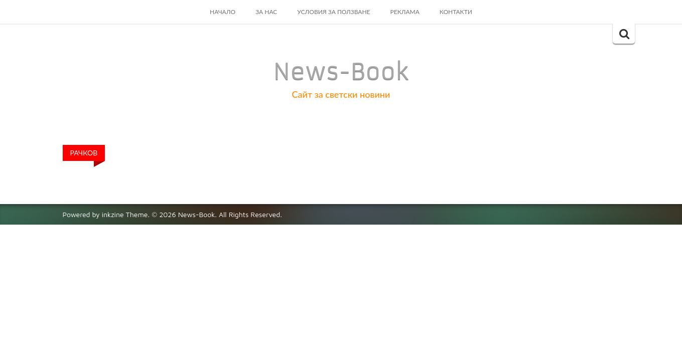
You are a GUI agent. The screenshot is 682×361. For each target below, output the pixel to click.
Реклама (405, 12)
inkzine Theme (125, 214)
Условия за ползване (333, 12)
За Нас (266, 12)
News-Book (341, 72)
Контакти (456, 12)
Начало (222, 12)
